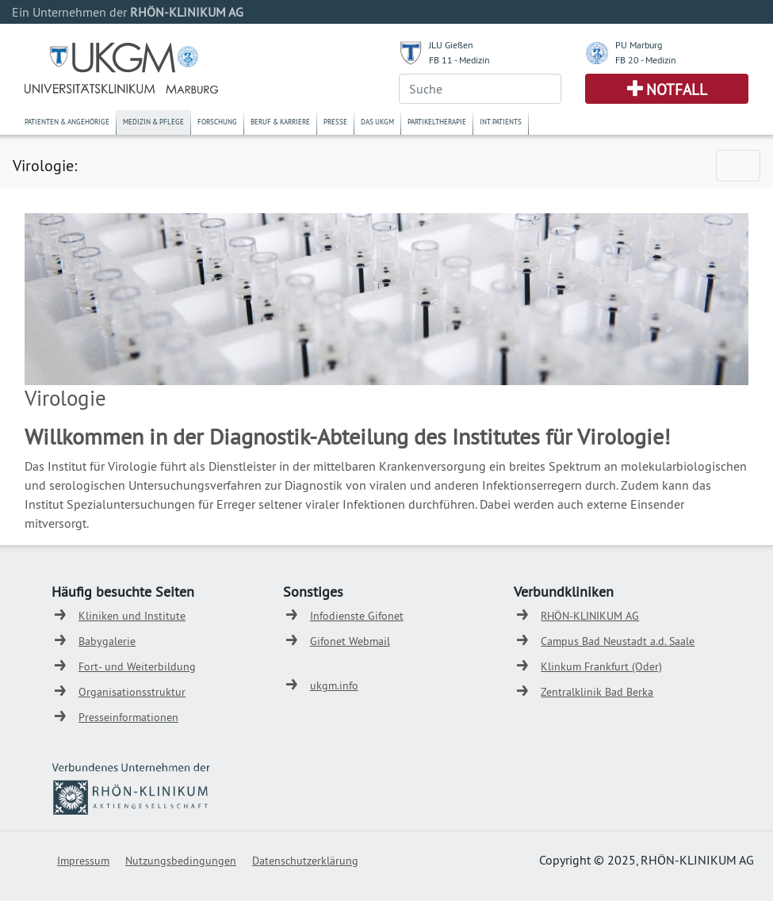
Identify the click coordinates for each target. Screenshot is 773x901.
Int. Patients (501, 121)
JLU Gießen (451, 45)
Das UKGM (377, 121)
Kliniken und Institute (132, 616)
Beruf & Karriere (280, 121)
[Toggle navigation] (738, 165)
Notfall (676, 89)
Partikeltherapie (437, 121)
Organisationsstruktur (132, 692)
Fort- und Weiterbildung (137, 666)
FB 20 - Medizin (645, 60)
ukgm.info (334, 685)
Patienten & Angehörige (67, 121)
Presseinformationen (128, 717)
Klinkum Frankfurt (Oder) (601, 666)
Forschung (217, 121)
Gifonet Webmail (350, 641)
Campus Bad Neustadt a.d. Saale (618, 641)
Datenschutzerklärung (305, 860)
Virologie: (45, 165)
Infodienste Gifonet (357, 616)
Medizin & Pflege (153, 121)
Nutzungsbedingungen (180, 860)
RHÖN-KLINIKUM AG (590, 616)
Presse (335, 121)
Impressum (83, 860)
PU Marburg (638, 45)
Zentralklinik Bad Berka (597, 692)
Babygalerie (107, 641)
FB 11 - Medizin (459, 60)
